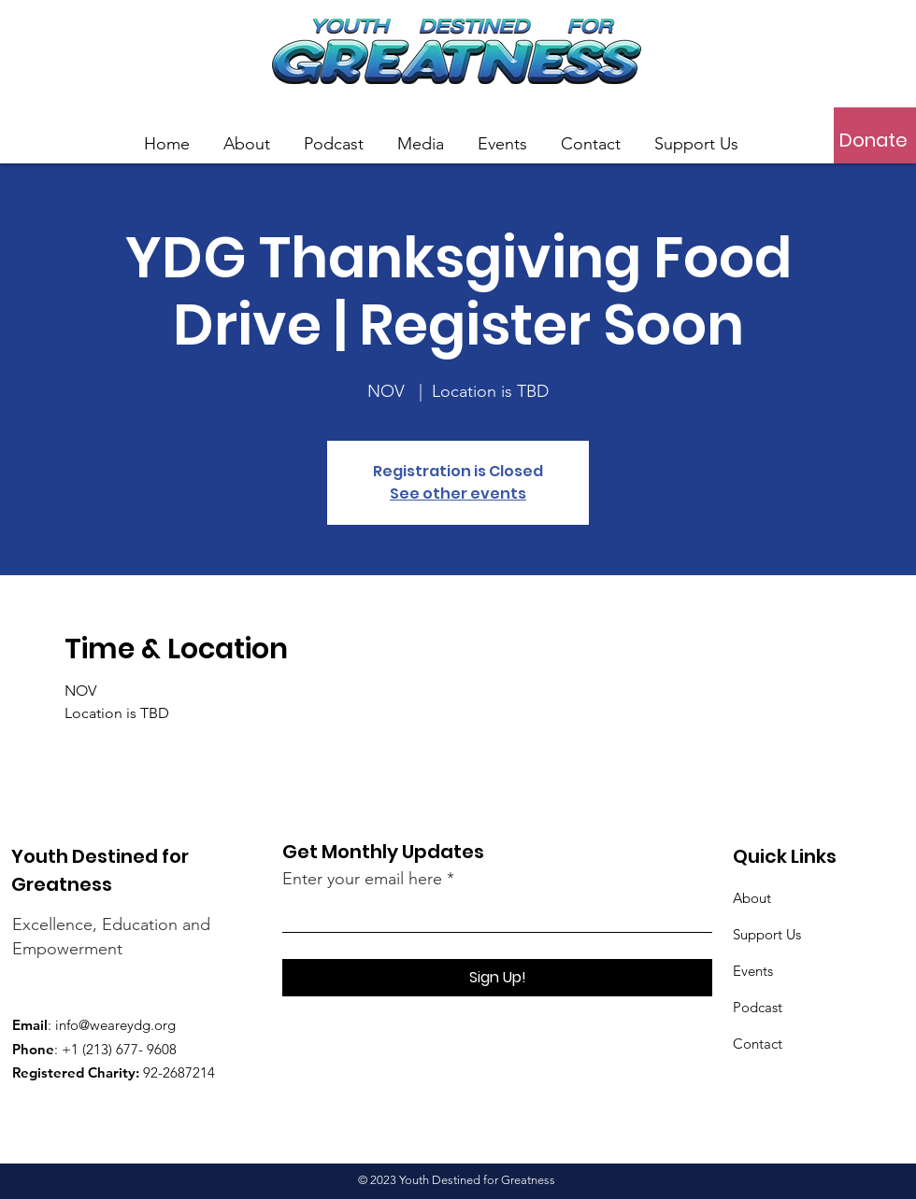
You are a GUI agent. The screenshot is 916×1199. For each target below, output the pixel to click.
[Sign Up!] (497, 977)
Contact (757, 1043)
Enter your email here (362, 878)
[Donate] (873, 140)
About (752, 898)
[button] (420, 135)
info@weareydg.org (115, 1025)
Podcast (757, 1007)
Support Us (767, 934)
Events (753, 971)
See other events (458, 493)
